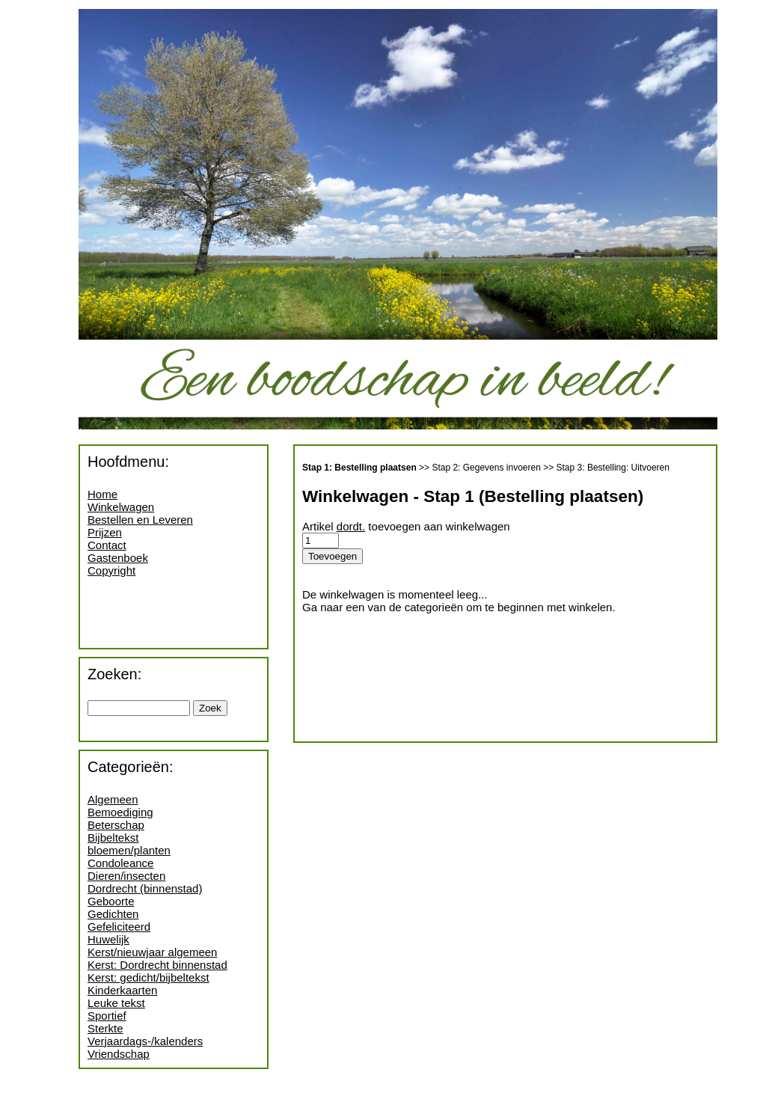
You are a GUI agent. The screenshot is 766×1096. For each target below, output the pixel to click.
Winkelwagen (121, 506)
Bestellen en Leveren (140, 519)
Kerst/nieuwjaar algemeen (152, 952)
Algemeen (113, 799)
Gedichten (113, 913)
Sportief (107, 1015)
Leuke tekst (116, 1002)
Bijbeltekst (113, 837)
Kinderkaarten (122, 990)
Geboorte (111, 901)
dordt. (351, 526)
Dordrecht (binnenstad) (145, 888)
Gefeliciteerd (119, 926)
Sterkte (105, 1028)
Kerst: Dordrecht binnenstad (157, 964)
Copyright (111, 570)
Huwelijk (108, 939)
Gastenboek (118, 557)
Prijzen (105, 532)
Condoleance (120, 863)
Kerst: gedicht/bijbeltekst (148, 977)
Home (102, 494)
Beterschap (116, 824)
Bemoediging (120, 812)
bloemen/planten (129, 850)
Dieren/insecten (126, 875)
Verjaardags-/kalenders (145, 1041)
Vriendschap (119, 1053)
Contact (107, 545)
